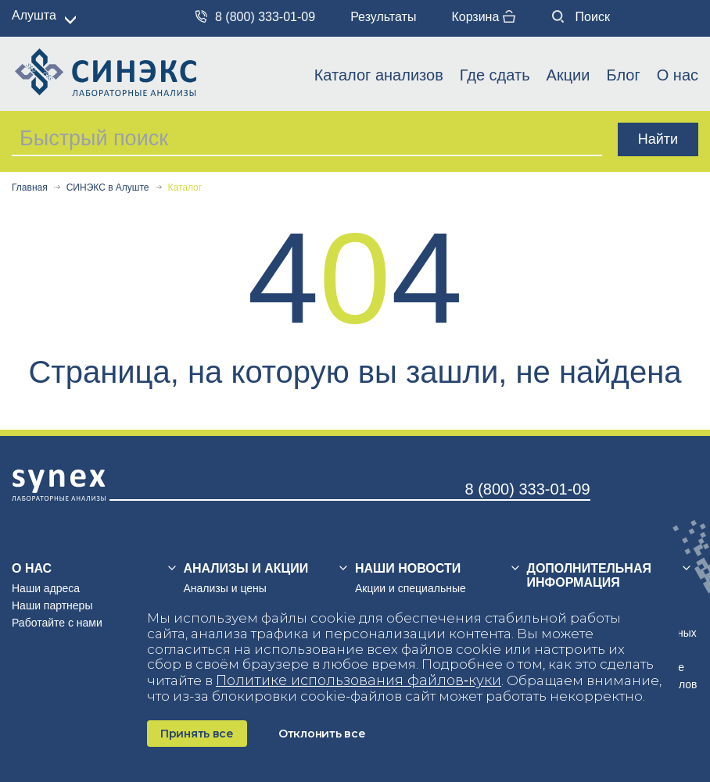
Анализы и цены (225, 588)
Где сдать (495, 75)
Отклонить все (321, 734)
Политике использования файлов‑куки (358, 680)
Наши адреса (46, 588)
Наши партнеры (52, 605)
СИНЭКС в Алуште (107, 188)
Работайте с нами (57, 622)
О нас (677, 75)
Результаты (383, 16)
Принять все (197, 734)
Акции (568, 75)
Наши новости (408, 568)
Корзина (483, 16)
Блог (623, 75)
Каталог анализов (378, 75)
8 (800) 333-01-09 (255, 16)
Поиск (581, 16)
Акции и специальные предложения (410, 594)
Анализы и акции (246, 568)
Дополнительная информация (589, 575)
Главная (30, 188)
